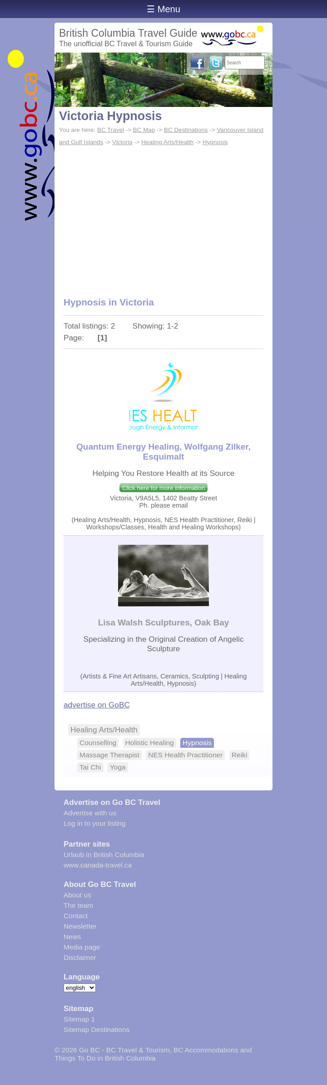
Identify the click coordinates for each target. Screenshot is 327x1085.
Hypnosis (215, 142)
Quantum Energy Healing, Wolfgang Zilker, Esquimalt (163, 451)
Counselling (97, 742)
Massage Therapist (109, 755)
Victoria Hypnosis (110, 116)
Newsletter (80, 926)
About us (77, 895)
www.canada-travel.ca (98, 865)
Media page (82, 947)
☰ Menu (163, 9)
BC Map (144, 129)
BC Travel (110, 129)
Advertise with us (90, 813)
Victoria (122, 142)
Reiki (240, 755)
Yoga (118, 767)
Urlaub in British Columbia (104, 854)
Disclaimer (80, 957)
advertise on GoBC (97, 704)
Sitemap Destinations (96, 1029)
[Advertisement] (163, 216)
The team (78, 905)
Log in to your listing (95, 823)
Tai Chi (90, 767)
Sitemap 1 (79, 1019)
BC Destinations (186, 129)
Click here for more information (163, 487)
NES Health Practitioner (185, 755)
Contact (76, 916)
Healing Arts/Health (167, 142)
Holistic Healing (149, 742)
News (72, 936)
